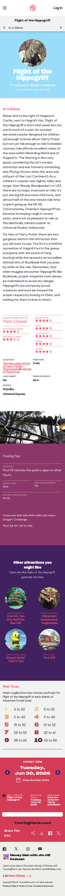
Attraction (20, 85)
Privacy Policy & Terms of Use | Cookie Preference (28, 886)
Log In (57, 8)
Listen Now (18, 876)
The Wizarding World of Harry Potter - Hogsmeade (16, 366)
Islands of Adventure (42, 85)
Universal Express (14, 394)
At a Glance (15, 27)
